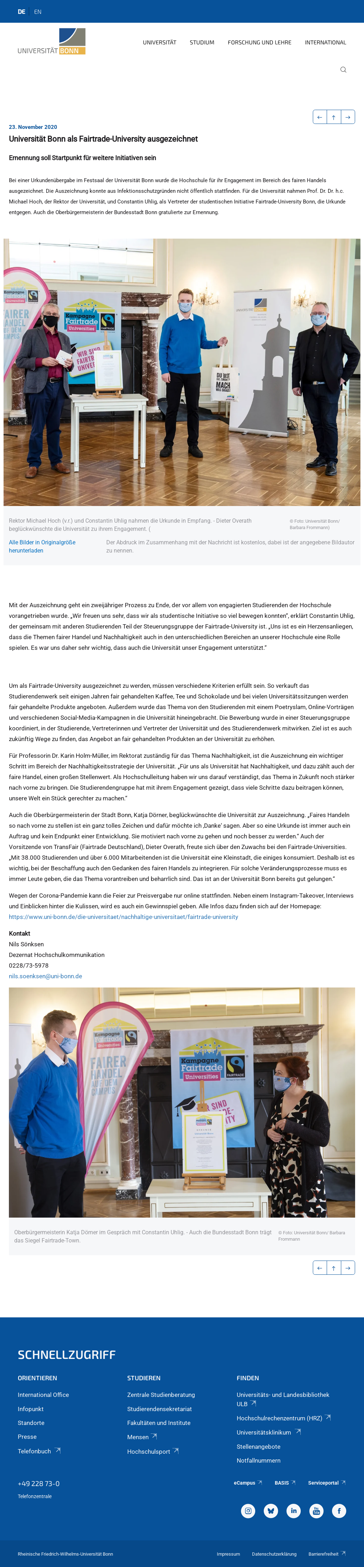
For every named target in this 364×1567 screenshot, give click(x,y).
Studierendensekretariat (159, 1409)
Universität (159, 42)
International (325, 42)
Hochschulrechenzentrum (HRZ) (284, 1418)
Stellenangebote (258, 1446)
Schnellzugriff (67, 1354)
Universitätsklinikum (269, 1432)
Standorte (31, 1422)
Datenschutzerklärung (274, 1554)
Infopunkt (31, 1409)
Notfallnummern (258, 1460)
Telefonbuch (40, 1451)
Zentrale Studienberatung (161, 1394)
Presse (27, 1436)
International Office (43, 1394)
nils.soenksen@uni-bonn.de (45, 976)
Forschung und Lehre (259, 42)
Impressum (228, 1554)
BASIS (285, 1483)
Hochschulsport (153, 1451)
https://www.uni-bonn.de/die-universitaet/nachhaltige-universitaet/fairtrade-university (123, 916)
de (21, 11)
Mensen (142, 1437)
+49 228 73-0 (39, 1483)
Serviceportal (327, 1483)
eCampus (248, 1483)
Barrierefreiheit (327, 1554)
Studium (202, 42)
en (38, 11)
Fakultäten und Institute (159, 1422)
